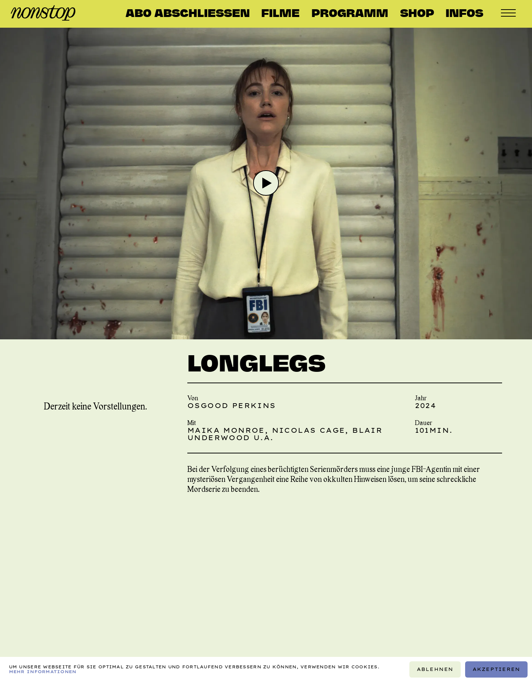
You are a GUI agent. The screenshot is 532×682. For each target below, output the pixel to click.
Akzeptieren (497, 669)
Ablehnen (435, 669)
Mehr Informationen (42, 671)
